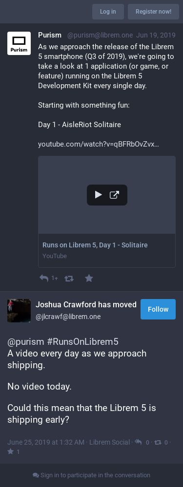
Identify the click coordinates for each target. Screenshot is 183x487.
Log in (108, 11)
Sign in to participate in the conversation (91, 475)
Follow (158, 309)
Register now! (153, 11)
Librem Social (109, 442)
